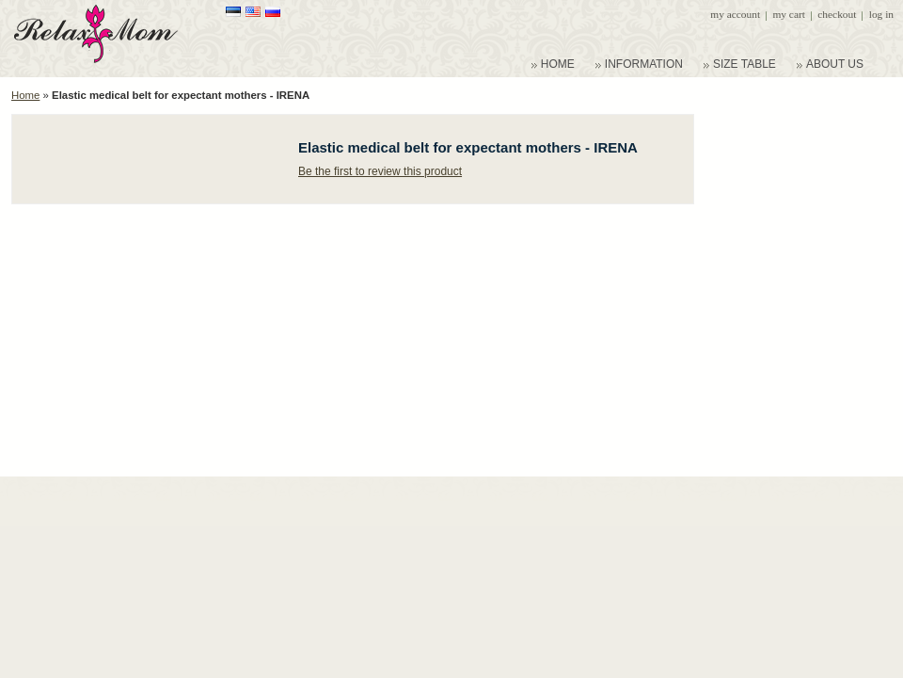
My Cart (788, 14)
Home (25, 95)
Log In (881, 14)
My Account (735, 14)
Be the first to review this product (380, 171)
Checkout (836, 14)
